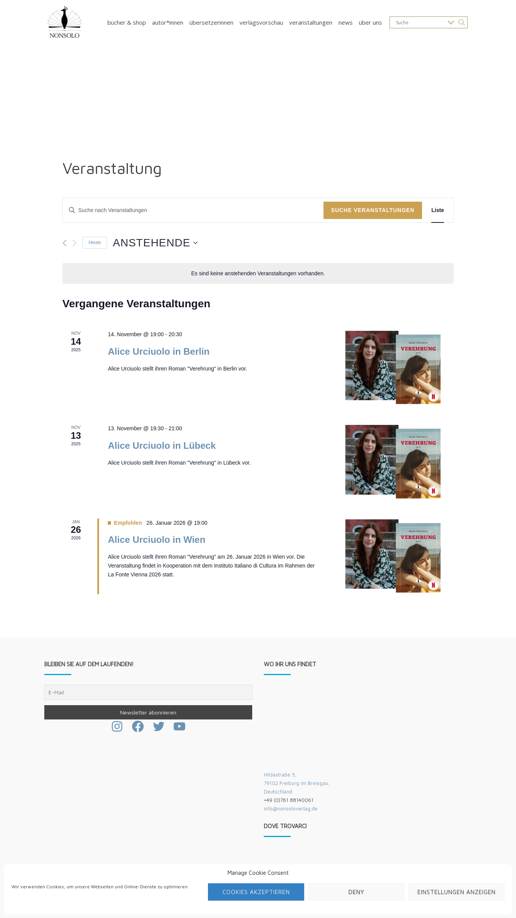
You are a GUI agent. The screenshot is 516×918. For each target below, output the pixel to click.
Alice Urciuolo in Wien (156, 539)
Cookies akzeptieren (256, 892)
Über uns (370, 22)
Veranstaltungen (310, 22)
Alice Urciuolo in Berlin (158, 351)
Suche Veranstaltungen (373, 210)
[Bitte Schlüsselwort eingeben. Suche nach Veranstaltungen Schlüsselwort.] (193, 210)
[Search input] (420, 22)
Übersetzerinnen (211, 22)
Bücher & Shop (126, 22)
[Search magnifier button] (461, 22)
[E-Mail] (148, 692)
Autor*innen (167, 22)
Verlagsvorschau (261, 22)
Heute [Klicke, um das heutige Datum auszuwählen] (95, 242)
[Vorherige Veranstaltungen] (64, 243)
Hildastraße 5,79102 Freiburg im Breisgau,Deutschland (297, 783)
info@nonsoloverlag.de (291, 808)
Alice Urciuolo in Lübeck (162, 445)
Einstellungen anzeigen (456, 892)
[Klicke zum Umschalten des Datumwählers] (155, 243)
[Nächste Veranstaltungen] (74, 243)
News (345, 22)
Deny (356, 892)
